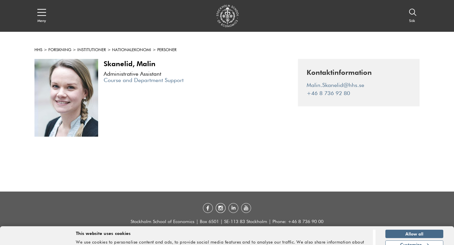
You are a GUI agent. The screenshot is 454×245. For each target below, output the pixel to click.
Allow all (414, 216)
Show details (353, 238)
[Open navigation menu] (41, 16)
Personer (167, 50)
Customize (414, 226)
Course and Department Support (144, 80)
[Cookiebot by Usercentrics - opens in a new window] (37, 237)
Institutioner (91, 50)
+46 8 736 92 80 (328, 93)
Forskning (59, 50)
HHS (38, 50)
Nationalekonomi (131, 50)
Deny (414, 237)
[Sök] (413, 16)
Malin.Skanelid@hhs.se (335, 85)
